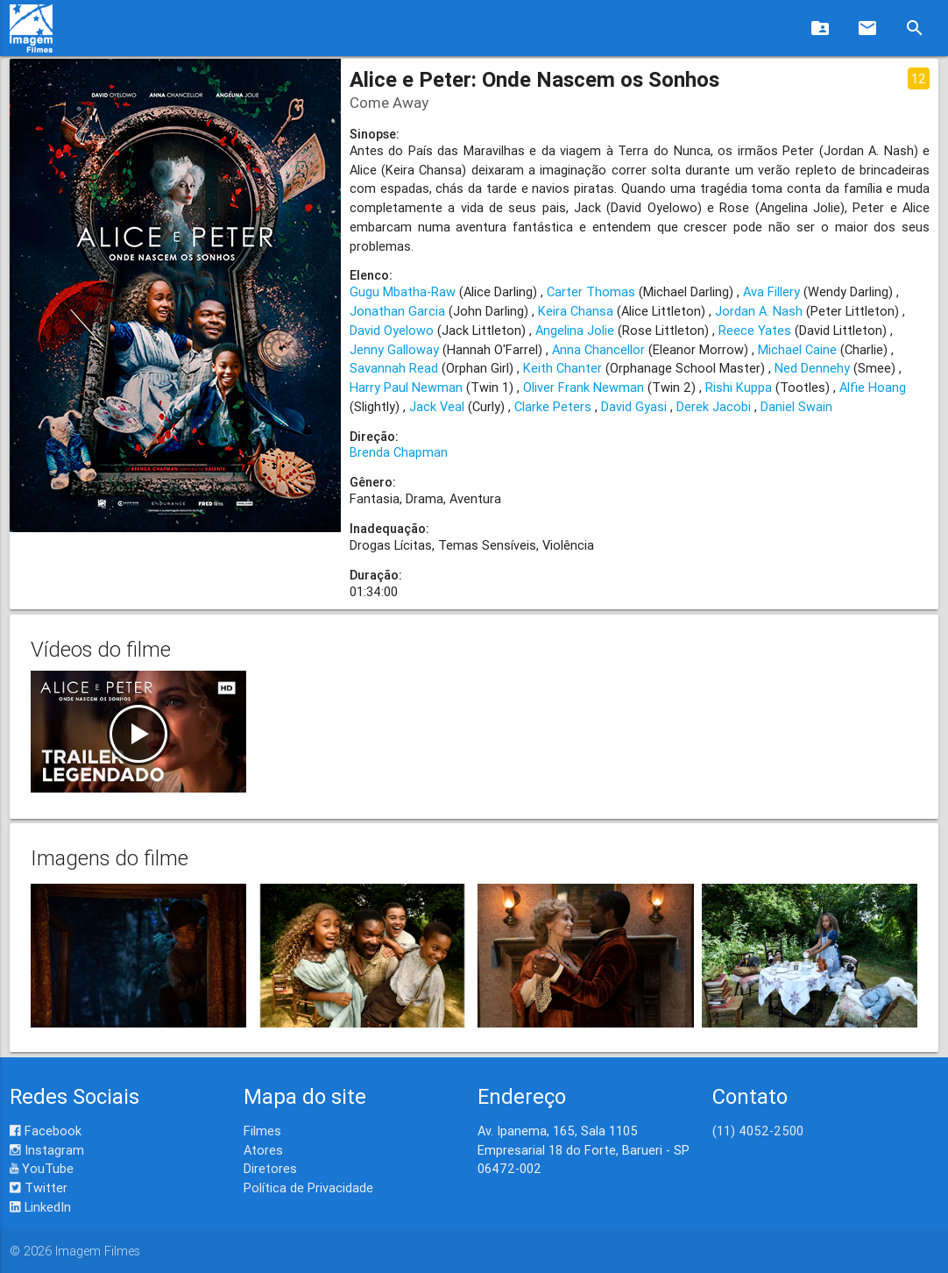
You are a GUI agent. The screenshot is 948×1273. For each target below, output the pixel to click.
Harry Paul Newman (406, 387)
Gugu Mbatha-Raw (403, 291)
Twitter (38, 1187)
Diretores (270, 1168)
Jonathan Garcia (397, 310)
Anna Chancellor (598, 349)
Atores (263, 1149)
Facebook (45, 1130)
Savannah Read (394, 367)
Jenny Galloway (394, 349)
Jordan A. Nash (759, 310)
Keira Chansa (575, 310)
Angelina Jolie (574, 330)
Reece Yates (754, 330)
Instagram (47, 1149)
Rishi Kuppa (738, 387)
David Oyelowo (392, 330)
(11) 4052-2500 (757, 1130)
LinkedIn (40, 1206)
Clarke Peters (552, 406)
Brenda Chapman (399, 452)
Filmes (262, 1130)
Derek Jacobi (713, 406)
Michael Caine (797, 349)
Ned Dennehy (812, 367)
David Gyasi (634, 406)
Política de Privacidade (308, 1187)
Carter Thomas (591, 291)
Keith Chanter (562, 367)
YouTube (42, 1168)
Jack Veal (436, 406)
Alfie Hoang (872, 387)
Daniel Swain (796, 406)
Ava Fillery (771, 291)
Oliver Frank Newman (583, 387)
